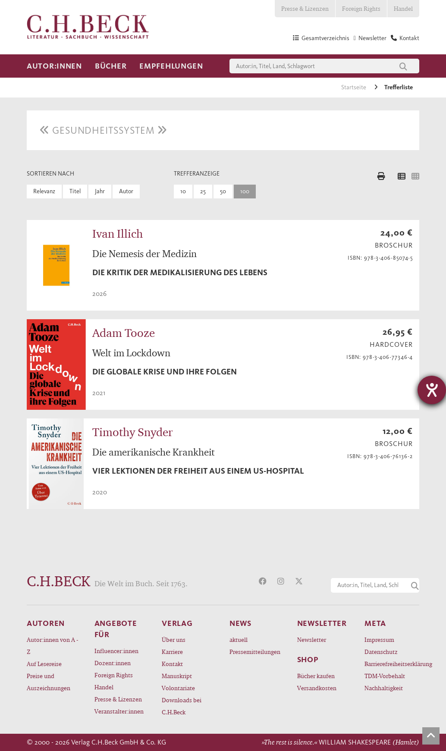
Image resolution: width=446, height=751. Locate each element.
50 (223, 191)
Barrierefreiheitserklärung (391, 663)
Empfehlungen (171, 66)
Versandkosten (316, 687)
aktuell (238, 639)
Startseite (354, 87)
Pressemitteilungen (254, 651)
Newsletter (311, 639)
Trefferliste (398, 87)
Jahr (100, 191)
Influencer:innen (116, 650)
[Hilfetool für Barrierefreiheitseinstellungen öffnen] (432, 390)
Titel (75, 191)
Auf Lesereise (44, 663)
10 (183, 191)
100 (244, 191)
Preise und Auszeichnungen (48, 681)
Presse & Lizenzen (305, 8)
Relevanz (44, 191)
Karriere (172, 651)
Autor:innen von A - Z (52, 645)
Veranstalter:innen (119, 711)
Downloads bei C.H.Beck (181, 706)
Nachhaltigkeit (383, 687)
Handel (403, 8)
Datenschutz (381, 651)
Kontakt (172, 663)
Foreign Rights (361, 8)
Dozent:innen (112, 662)
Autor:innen (54, 66)
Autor (126, 191)
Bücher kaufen (316, 675)
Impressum (379, 639)
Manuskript (177, 675)
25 (203, 191)
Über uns (173, 639)
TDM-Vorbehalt (384, 675)
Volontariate (178, 687)
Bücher (110, 66)
